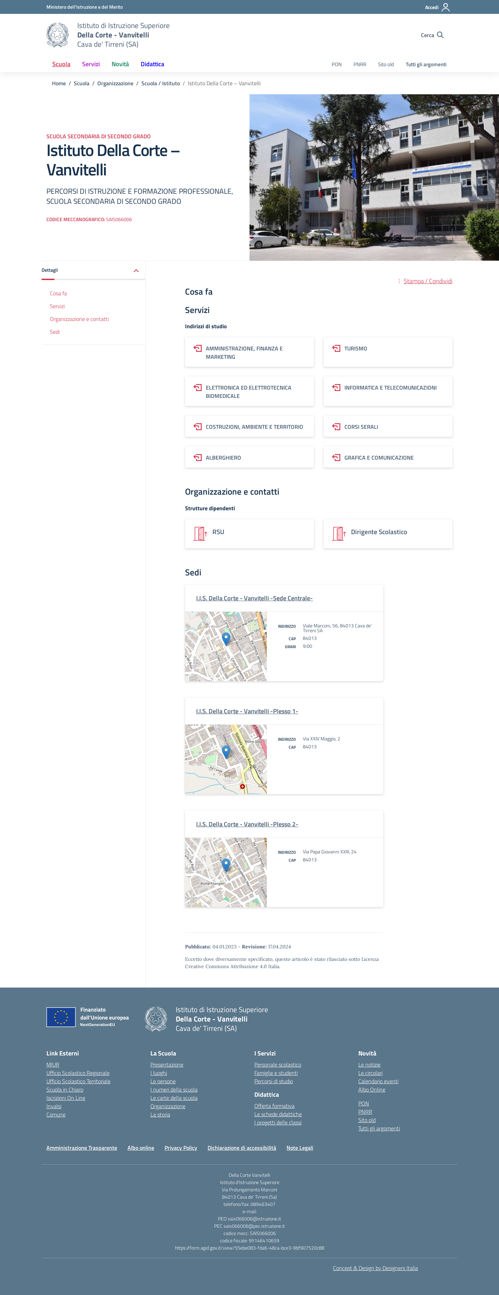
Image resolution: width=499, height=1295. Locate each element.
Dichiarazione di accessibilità (242, 1148)
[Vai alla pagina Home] (59, 83)
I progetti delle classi (277, 1122)
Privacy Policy (181, 1148)
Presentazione (166, 1064)
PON (337, 64)
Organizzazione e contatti (79, 319)
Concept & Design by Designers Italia (375, 1268)
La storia (160, 1114)
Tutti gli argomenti (426, 64)
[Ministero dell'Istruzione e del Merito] (84, 6)
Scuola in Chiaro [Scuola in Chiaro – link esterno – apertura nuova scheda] (64, 1089)
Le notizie (369, 1064)
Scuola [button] (61, 64)
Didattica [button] (152, 64)
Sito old (386, 64)
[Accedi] (438, 7)
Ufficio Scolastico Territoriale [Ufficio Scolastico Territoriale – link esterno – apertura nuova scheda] (78, 1081)
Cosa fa (58, 293)
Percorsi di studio (273, 1081)
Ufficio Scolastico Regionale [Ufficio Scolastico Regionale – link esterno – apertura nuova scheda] (78, 1073)
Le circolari (370, 1073)
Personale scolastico (277, 1064)
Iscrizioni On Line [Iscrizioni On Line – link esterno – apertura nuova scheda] (65, 1098)
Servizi (57, 306)
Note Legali (300, 1148)
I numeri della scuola (174, 1089)
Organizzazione (167, 1106)
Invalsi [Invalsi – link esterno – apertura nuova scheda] (53, 1106)
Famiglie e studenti (276, 1073)
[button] (94, 270)
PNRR (359, 64)
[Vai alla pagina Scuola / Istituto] (160, 83)
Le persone (163, 1081)
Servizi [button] (91, 64)
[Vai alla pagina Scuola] (81, 83)
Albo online (141, 1148)
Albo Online (371, 1089)
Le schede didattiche (278, 1114)
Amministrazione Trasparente (81, 1148)
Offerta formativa (274, 1106)
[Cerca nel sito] (432, 35)
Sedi (55, 332)
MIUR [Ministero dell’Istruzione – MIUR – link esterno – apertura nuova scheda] (52, 1064)
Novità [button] (120, 64)
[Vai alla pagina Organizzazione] (115, 83)
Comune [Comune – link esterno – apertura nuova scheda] (55, 1114)
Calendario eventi (378, 1081)
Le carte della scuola (174, 1098)
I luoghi (158, 1073)
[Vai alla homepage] (57, 35)
